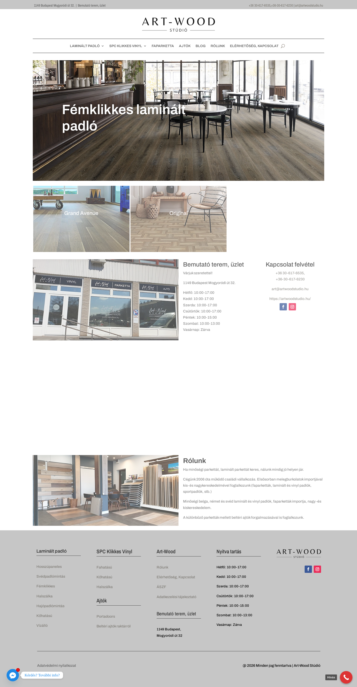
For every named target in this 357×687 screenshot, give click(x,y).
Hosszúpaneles (49, 567)
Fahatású (104, 567)
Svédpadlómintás (50, 576)
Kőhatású (44, 616)
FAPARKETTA (163, 46)
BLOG (201, 46)
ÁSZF (161, 587)
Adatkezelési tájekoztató (176, 597)
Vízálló (42, 625)
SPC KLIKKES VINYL (125, 46)
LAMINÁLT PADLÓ (85, 46)
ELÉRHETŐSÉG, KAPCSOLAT (254, 46)
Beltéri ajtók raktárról (114, 626)
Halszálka (44, 596)
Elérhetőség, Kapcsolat (176, 577)
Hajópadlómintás (50, 606)
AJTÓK (185, 46)
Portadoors (106, 616)
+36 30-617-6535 (259, 5)
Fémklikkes (45, 586)
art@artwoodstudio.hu (309, 5)
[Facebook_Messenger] (13, 675)
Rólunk (162, 567)
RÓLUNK (218, 46)
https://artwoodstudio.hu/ (290, 299)
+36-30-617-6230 (282, 5)
